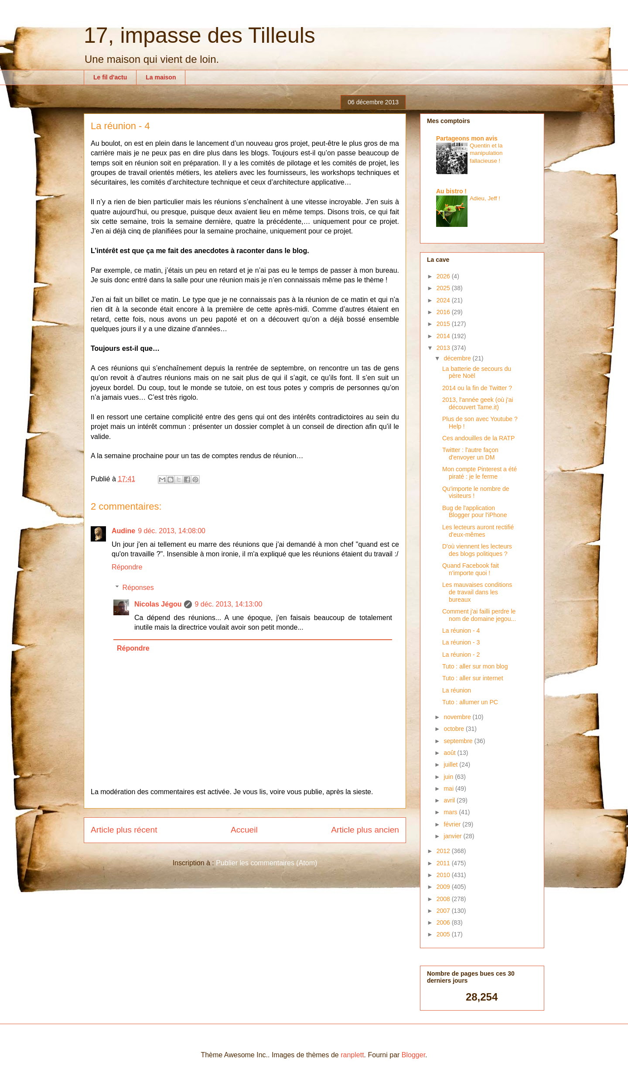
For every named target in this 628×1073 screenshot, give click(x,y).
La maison (161, 77)
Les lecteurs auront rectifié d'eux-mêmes (478, 531)
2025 (444, 288)
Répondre (127, 567)
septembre (459, 740)
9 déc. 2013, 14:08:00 (171, 531)
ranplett (352, 1055)
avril (450, 800)
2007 (444, 910)
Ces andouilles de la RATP (478, 438)
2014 (444, 336)
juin (449, 776)
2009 (444, 886)
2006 (444, 922)
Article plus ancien (365, 829)
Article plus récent (124, 829)
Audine (123, 531)
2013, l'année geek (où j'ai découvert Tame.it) (477, 403)
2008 (444, 898)
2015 (444, 323)
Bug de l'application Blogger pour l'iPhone (474, 511)
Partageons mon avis (467, 138)
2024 (444, 300)
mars (451, 812)
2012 (444, 850)
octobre (455, 728)
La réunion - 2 (461, 654)
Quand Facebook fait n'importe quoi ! (470, 569)
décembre (458, 358)
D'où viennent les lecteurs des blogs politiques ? (477, 550)
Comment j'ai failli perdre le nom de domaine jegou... (479, 615)
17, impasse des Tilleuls (199, 35)
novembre (458, 716)
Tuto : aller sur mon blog (475, 666)
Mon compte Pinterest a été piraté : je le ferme (479, 473)
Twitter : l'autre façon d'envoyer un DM (470, 453)
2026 (444, 276)
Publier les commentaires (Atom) (266, 863)
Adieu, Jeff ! (485, 198)
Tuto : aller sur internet (472, 678)
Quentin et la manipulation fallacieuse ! (486, 153)
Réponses (138, 587)
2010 (444, 874)
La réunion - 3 (461, 642)
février (453, 824)
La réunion (456, 690)
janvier (453, 836)
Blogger (413, 1055)
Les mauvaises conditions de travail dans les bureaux (477, 592)
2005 (444, 934)
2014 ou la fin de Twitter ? (477, 387)
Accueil (244, 829)
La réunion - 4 (461, 630)
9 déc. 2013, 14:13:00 (228, 604)
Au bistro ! (451, 191)
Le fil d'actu (110, 77)
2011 (444, 863)
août (450, 752)
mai (449, 788)
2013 (444, 347)
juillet (451, 764)
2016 (444, 312)
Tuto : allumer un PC (470, 702)
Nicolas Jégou (157, 604)
